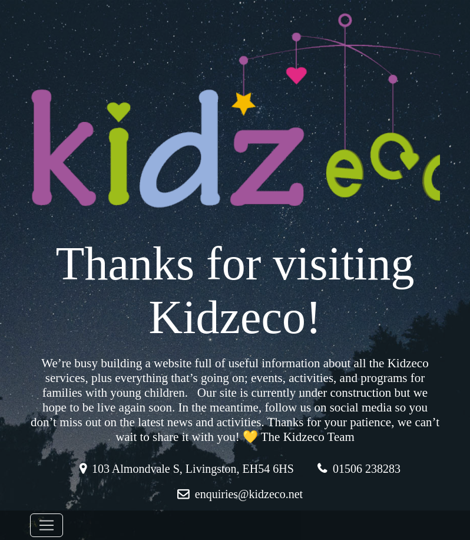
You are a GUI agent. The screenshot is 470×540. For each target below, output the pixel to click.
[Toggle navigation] (46, 525)
